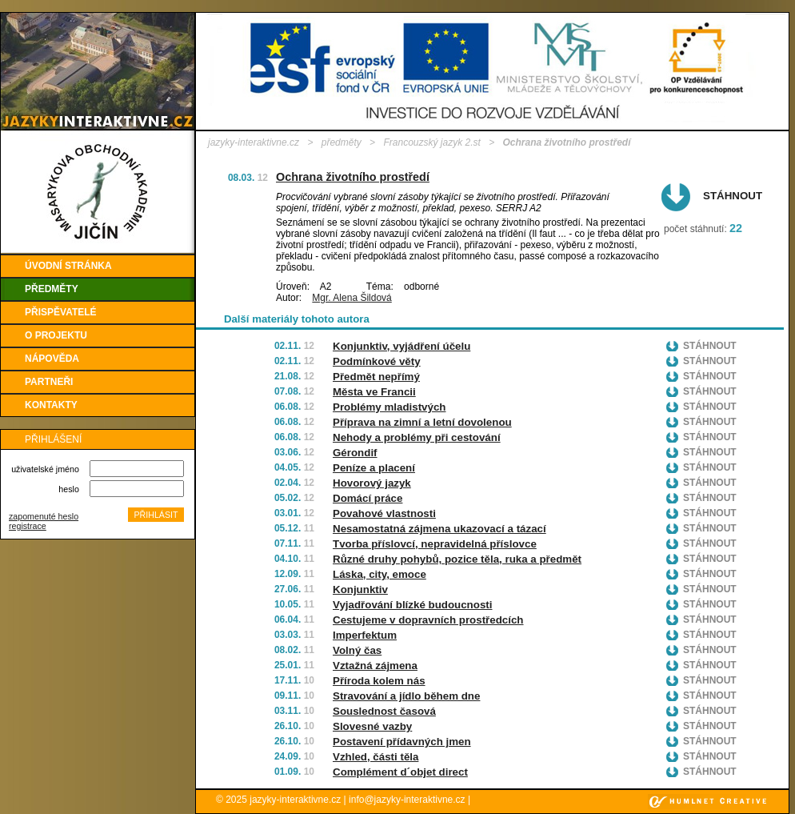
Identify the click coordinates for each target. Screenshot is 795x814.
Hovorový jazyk (372, 483)
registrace (27, 526)
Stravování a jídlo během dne (406, 696)
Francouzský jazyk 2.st (431, 142)
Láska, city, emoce (379, 574)
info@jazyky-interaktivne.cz (407, 799)
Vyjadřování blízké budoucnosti (412, 605)
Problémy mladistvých (389, 407)
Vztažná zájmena (375, 666)
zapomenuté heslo (43, 516)
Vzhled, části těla (375, 757)
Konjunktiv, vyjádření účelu (401, 346)
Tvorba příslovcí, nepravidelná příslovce (435, 544)
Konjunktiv (360, 589)
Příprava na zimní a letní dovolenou (422, 422)
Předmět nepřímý (376, 377)
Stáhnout (732, 196)
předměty (342, 142)
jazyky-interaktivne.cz (253, 142)
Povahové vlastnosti (384, 513)
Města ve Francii (374, 392)
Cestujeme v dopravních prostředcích (428, 620)
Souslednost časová (384, 711)
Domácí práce (367, 498)
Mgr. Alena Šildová (351, 297)
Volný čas (357, 650)
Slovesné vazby (372, 726)
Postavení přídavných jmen (402, 742)
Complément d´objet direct (400, 772)
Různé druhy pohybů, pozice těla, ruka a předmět (457, 559)
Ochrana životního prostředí (352, 176)
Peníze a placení (374, 468)
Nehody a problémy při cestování (417, 437)
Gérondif (355, 453)
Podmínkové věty (377, 361)
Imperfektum (365, 635)
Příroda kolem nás (379, 681)
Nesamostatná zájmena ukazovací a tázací (439, 529)
